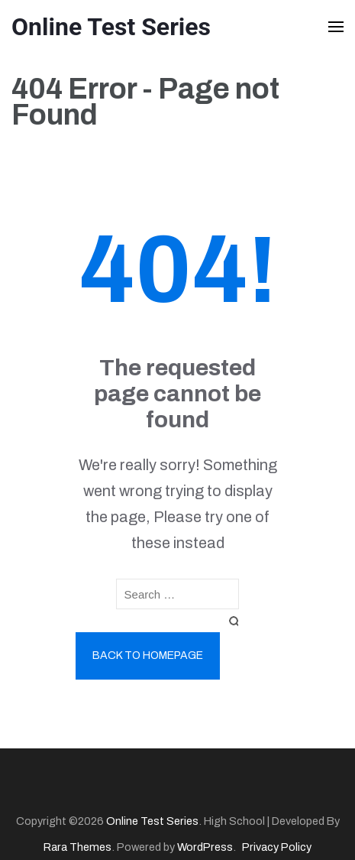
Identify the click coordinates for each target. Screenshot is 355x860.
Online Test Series (111, 26)
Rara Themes (77, 847)
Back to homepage (147, 655)
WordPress (205, 847)
